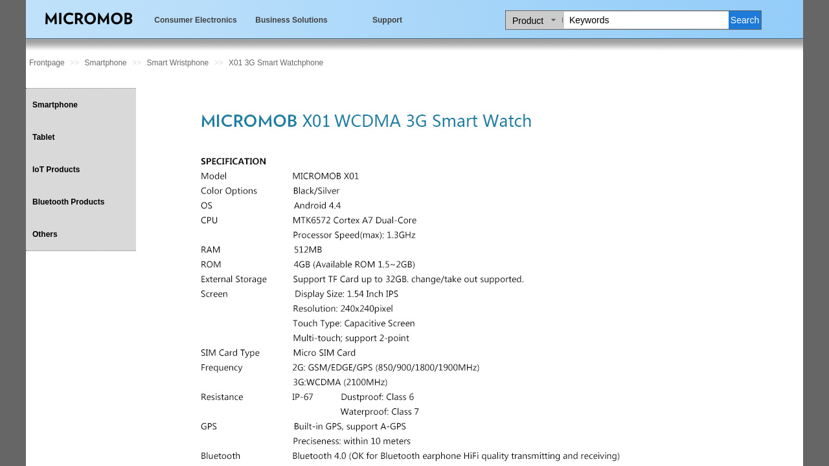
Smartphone (105, 62)
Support (387, 20)
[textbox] (646, 20)
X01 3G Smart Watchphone (276, 62)
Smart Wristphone (177, 62)
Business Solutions (291, 20)
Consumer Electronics (195, 20)
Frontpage (47, 62)
